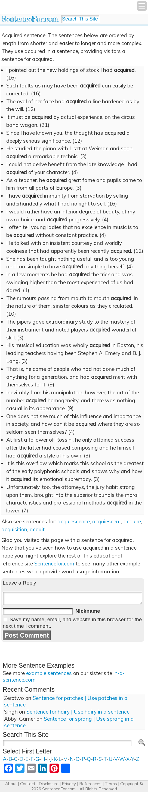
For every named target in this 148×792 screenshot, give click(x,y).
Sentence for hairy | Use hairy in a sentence (78, 711)
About (11, 783)
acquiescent (106, 521)
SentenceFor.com (29, 19)
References (90, 783)
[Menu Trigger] (142, 6)
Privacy (69, 783)
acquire (132, 521)
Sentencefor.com (54, 563)
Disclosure (48, 783)
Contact (27, 783)
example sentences (49, 673)
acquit (37, 529)
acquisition (14, 529)
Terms (111, 783)
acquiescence (73, 521)
